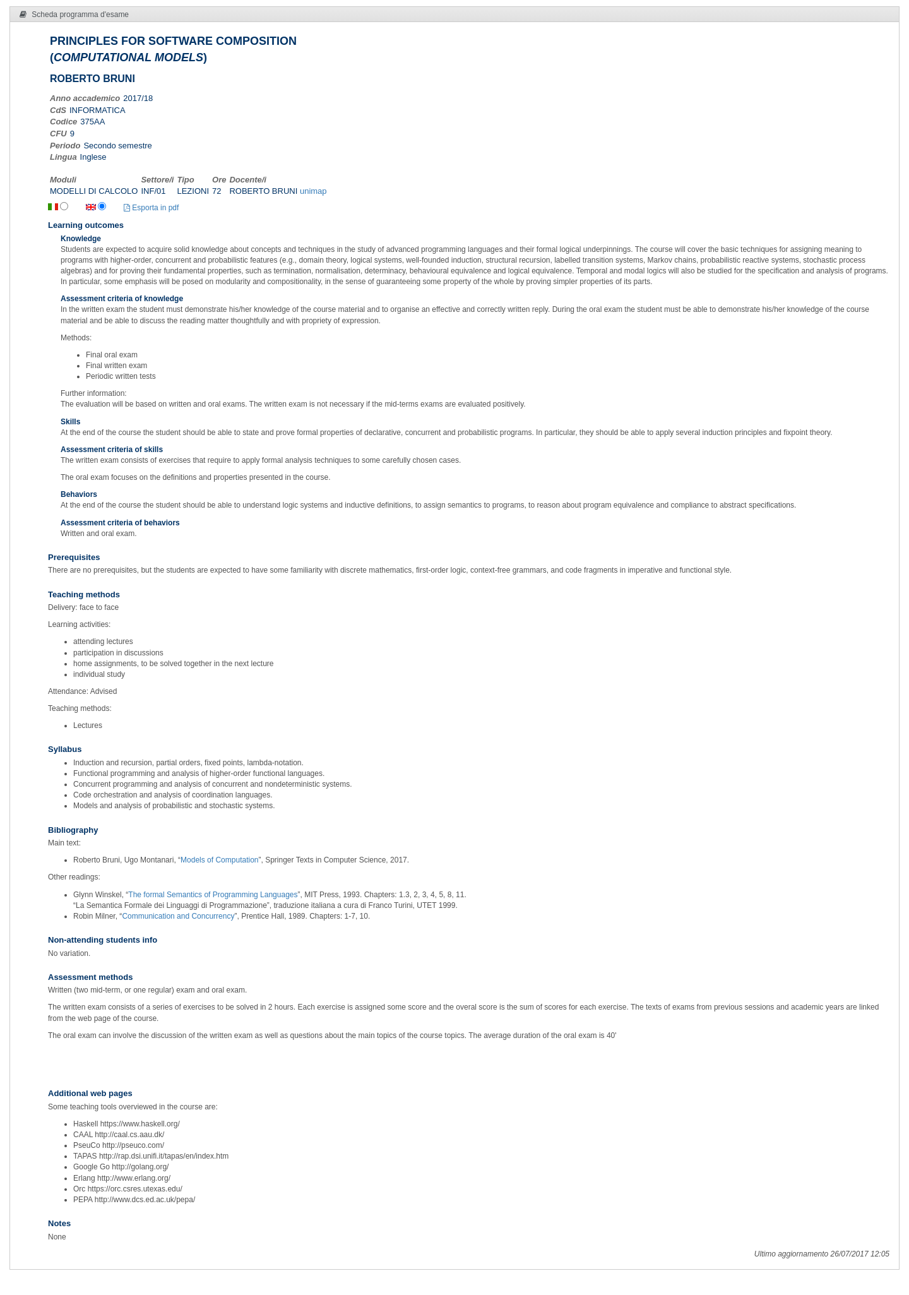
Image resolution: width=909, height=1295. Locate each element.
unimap (313, 191)
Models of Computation (219, 860)
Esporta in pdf (151, 207)
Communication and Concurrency (178, 916)
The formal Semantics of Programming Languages (212, 894)
